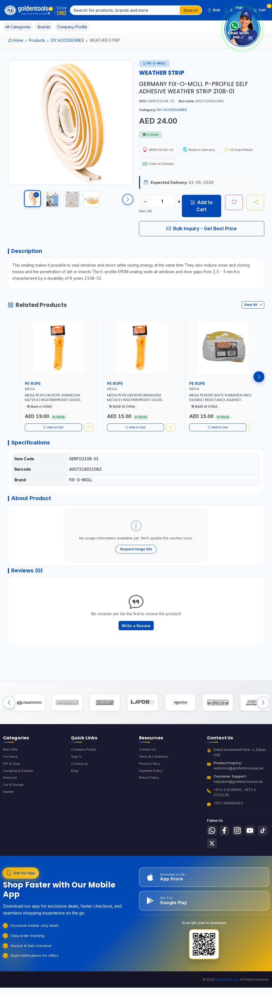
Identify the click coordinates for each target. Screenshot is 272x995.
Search (191, 10)
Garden (9, 812)
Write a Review (136, 637)
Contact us (79, 783)
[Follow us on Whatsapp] (212, 849)
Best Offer (11, 768)
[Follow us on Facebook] (226, 849)
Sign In (76, 775)
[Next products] (258, 381)
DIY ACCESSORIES (67, 40)
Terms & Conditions (155, 775)
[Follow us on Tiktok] (212, 863)
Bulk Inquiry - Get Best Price (201, 231)
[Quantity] (162, 203)
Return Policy (149, 798)
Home (15, 40)
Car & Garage (14, 805)
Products (37, 40)
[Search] (125, 10)
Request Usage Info (136, 558)
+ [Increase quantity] (179, 203)
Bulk (214, 10)
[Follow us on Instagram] (240, 849)
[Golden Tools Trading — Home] (35, 10)
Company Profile (84, 768)
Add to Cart (201, 208)
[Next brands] (263, 718)
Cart (261, 9)
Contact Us (148, 768)
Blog (74, 790)
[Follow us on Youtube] (253, 849)
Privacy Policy (150, 783)
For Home (11, 775)
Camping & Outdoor (19, 790)
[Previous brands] (9, 718)
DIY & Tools (12, 783)
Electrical (10, 798)
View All (253, 309)
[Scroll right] (127, 202)
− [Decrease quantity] (145, 203)
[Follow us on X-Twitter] (226, 863)
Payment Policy (151, 790)
